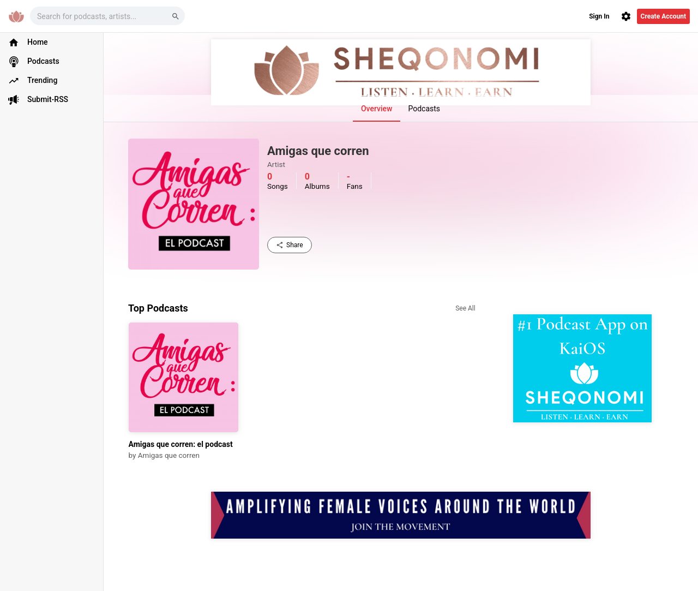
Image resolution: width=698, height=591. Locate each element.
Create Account (663, 16)
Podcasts (424, 108)
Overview (376, 108)
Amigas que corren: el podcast (181, 444)
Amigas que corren (169, 455)
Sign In (599, 16)
